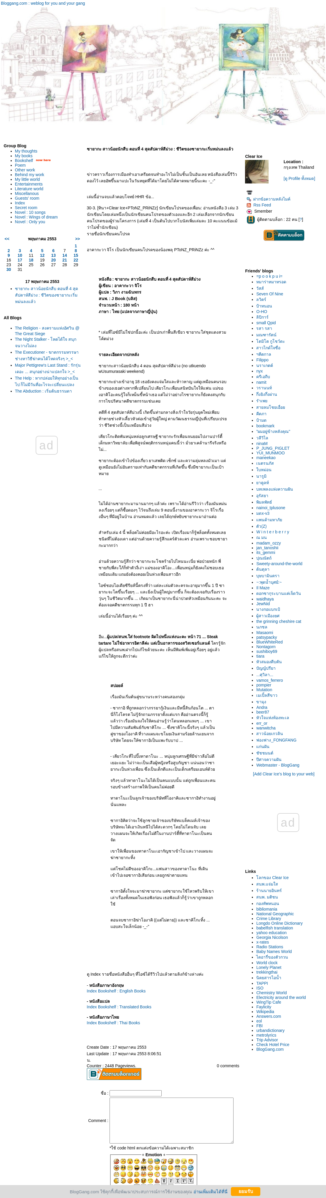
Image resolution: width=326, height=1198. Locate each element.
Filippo (264, 360)
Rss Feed (260, 205)
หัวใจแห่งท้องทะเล (274, 717)
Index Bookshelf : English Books (111, 965)
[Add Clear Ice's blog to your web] (284, 774)
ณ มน (263, 537)
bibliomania (268, 909)
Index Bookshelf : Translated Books (114, 981)
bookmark (267, 425)
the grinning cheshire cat (280, 621)
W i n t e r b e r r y (274, 531)
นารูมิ (263, 476)
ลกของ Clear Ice (274, 877)
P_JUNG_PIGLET (274, 448)
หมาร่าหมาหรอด (273, 281)
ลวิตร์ (263, 299)
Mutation (266, 689)
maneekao (267, 457)
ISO (261, 988)
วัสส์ (262, 288)
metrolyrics (268, 1035)
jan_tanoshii (269, 547)
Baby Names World (275, 951)
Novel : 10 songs (30, 212)
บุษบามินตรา (269, 575)
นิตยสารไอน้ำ (270, 977)
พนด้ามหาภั (271, 519)
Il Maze (264, 587)
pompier (265, 685)
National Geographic (277, 913)
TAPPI (263, 983)
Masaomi (266, 632)
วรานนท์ (266, 387)
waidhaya (266, 599)
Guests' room (27, 198)
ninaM (263, 443)
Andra (263, 707)
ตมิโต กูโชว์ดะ (272, 341)
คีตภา (263, 413)
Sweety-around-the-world (281, 563)
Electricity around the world (282, 997)
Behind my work (29, 174)
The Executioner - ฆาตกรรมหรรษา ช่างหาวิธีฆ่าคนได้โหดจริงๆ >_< (42, 359)
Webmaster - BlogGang (279, 765)
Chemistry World (273, 992)
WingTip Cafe (270, 1002)
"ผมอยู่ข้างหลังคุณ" (275, 431)
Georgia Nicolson (273, 937)
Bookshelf (24, 160)
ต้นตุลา (264, 569)
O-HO (263, 311)
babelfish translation (276, 928)
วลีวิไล (264, 438)
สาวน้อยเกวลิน (271, 733)
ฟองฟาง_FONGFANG (278, 740)
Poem (20, 165)
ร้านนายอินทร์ (271, 890)
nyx (261, 371)
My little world (27, 179)
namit (263, 382)
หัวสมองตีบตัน (271, 661)
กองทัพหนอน (269, 903)
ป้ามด (263, 420)
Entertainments (29, 184)
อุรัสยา (264, 495)
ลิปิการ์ (264, 317)
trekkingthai (268, 972)
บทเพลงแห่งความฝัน (276, 489)
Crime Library (270, 918)
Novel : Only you (30, 221)
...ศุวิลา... (266, 674)
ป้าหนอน (266, 306)
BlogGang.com (271, 1049)
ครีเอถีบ (265, 376)
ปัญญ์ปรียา (267, 668)
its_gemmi (267, 552)
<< (7, 238)
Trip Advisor (268, 1040)
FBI (261, 1025)
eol (261, 1021)
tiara (262, 656)
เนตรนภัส (267, 463)
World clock (268, 962)
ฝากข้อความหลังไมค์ (270, 199)
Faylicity (265, 1007)
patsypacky (268, 637)
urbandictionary (272, 1030)
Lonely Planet (270, 967)
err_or (263, 723)
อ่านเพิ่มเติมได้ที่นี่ (210, 1191)
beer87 (264, 712)
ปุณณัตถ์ (265, 558)
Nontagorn (267, 646)
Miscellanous (27, 193)
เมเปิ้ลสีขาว (268, 695)
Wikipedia (267, 1011)
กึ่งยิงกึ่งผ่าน (268, 394)
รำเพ (263, 400)
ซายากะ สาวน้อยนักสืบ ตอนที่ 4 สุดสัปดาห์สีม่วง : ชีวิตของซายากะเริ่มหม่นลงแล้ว (46, 295)
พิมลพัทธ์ (266, 502)
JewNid (265, 603)
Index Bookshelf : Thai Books (108, 997)
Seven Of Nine (271, 294)
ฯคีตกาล (265, 354)
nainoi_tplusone (272, 507)
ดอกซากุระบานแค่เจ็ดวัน (280, 593)
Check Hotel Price (274, 1044)
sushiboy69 (268, 651)
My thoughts (26, 151)
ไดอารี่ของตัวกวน (274, 957)
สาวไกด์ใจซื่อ (270, 347)
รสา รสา (266, 328)
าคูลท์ (264, 482)
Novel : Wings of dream (36, 217)
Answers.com (270, 1016)
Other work (25, 170)
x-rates (264, 942)
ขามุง (263, 701)
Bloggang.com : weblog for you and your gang (43, 3)
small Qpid (267, 322)
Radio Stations (271, 946)
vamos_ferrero (271, 680)
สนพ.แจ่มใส (269, 884)
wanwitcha (267, 728)
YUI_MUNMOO (272, 453)
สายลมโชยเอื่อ (272, 407)
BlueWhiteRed (271, 642)
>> (72, 238)
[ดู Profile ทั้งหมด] (300, 178)
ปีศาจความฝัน (270, 759)
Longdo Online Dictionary (281, 923)
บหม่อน (265, 469)
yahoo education (273, 932)
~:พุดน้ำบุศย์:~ (270, 582)
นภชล (263, 627)
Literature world (29, 188)
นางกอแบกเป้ (270, 609)
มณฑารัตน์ (268, 334)
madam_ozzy (270, 543)
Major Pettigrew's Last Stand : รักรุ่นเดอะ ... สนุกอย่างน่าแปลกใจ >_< (45, 377)
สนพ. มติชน (269, 897)
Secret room (26, 207)
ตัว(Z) (263, 526)
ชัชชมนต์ (266, 753)
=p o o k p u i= (271, 276)
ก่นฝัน (264, 746)
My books (24, 155)
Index (20, 203)
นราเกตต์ (266, 365)
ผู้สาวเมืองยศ (269, 615)
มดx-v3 (264, 513)
